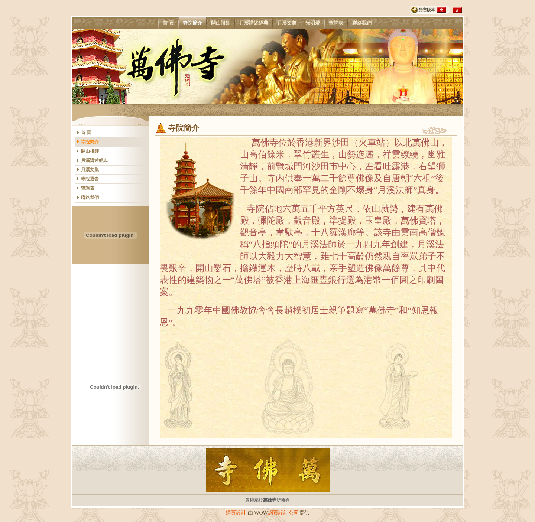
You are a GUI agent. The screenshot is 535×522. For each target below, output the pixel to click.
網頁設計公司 (283, 513)
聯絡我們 (362, 23)
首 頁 (168, 23)
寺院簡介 (192, 23)
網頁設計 (236, 513)
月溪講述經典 (253, 23)
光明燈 (312, 23)
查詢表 (335, 23)
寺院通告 (90, 179)
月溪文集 (286, 23)
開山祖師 (220, 23)
